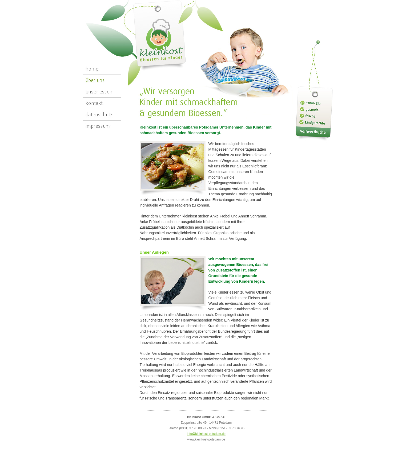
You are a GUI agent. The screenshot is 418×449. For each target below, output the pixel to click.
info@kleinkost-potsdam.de (206, 434)
